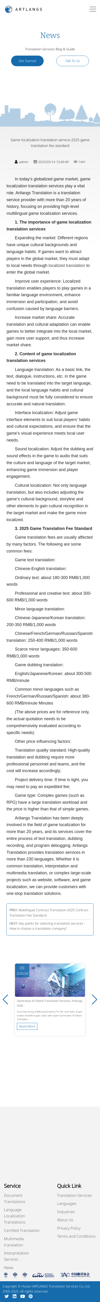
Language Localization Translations (14, 1216)
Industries (66, 1211)
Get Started (27, 61)
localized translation (66, 265)
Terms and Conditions (76, 1236)
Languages (66, 1203)
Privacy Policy (69, 1228)
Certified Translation (21, 1230)
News (8, 1267)
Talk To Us (72, 61)
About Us (65, 1219)
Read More (27, 1026)
